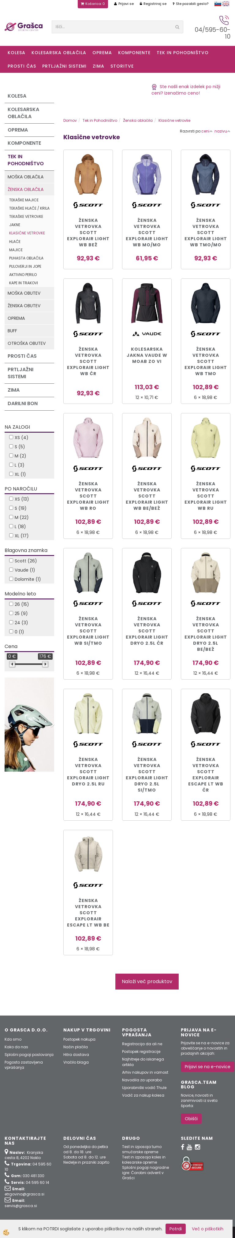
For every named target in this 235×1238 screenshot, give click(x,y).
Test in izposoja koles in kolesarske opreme (144, 1159)
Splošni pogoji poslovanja (29, 1054)
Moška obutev (24, 293)
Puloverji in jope (25, 266)
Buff (12, 331)
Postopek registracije (141, 1051)
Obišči (191, 1119)
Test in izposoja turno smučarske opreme (142, 1149)
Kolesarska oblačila (59, 53)
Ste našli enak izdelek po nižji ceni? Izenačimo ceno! (185, 90)
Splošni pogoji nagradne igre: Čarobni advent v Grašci (145, 1172)
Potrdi (176, 1229)
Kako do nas (16, 1047)
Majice (16, 249)
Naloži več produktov (147, 981)
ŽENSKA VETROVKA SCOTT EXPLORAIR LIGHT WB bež (88, 232)
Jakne (14, 224)
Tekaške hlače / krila (29, 208)
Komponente (134, 53)
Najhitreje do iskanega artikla (143, 1062)
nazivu (222, 131)
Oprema (102, 53)
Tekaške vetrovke (26, 216)
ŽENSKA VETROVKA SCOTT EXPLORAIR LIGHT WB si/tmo (88, 631)
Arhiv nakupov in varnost (145, 1072)
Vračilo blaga (76, 1062)
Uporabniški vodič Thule (144, 1087)
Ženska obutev (24, 306)
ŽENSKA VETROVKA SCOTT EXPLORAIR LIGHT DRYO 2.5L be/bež (206, 634)
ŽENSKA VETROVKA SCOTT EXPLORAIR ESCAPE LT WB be (88, 912)
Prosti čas (22, 66)
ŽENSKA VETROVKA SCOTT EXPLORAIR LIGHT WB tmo (206, 361)
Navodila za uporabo (142, 1080)
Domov (70, 120)
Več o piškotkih (207, 1229)
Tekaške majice (24, 200)
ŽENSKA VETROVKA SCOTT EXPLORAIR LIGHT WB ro (88, 496)
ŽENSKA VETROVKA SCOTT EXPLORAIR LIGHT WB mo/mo (147, 232)
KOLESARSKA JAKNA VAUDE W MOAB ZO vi (147, 355)
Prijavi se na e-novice (207, 1067)
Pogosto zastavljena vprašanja (24, 1065)
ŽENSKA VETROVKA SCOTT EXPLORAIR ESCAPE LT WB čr (205, 774)
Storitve (122, 66)
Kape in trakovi (23, 282)
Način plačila (75, 1047)
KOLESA (16, 53)
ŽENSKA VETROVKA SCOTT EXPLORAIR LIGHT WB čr (88, 361)
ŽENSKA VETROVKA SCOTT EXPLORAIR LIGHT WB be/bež (147, 496)
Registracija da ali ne (142, 1043)
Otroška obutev (27, 343)
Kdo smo (13, 1039)
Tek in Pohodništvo (183, 53)
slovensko (217, 3)
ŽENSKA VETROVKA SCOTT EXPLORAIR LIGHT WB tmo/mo (206, 232)
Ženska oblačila (25, 189)
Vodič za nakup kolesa (143, 1095)
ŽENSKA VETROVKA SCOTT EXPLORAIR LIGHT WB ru (206, 496)
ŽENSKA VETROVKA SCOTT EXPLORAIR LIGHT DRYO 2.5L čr (147, 631)
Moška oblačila (25, 177)
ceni (207, 131)
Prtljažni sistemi (64, 66)
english (225, 3)
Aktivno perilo (23, 274)
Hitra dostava (76, 1054)
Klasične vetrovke (27, 233)
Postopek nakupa (79, 1039)
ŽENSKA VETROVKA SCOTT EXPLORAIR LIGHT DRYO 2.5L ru (88, 771)
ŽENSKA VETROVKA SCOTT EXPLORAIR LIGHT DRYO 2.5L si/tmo (147, 774)
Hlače (15, 241)
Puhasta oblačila (26, 258)
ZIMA (98, 66)
